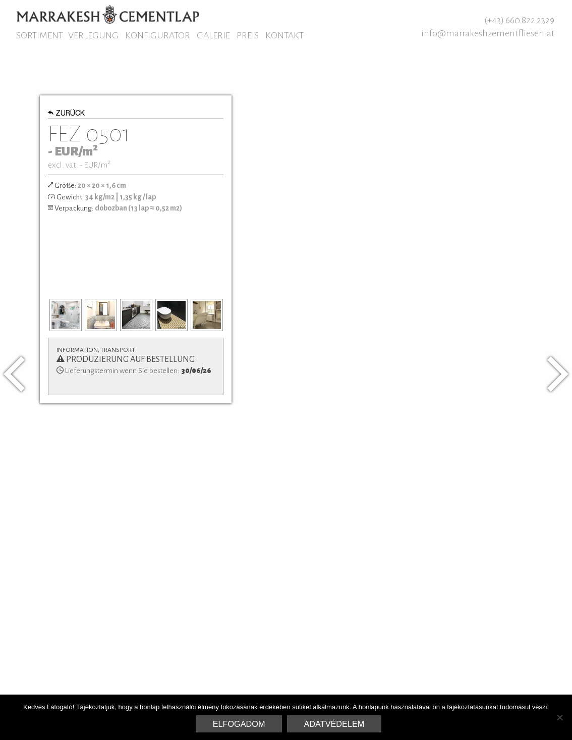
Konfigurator (157, 35)
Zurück (66, 114)
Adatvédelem (334, 723)
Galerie (213, 35)
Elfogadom (239, 723)
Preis (248, 35)
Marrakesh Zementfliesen (107, 14)
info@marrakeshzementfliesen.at (487, 33)
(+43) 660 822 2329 (519, 20)
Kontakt (284, 35)
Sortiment (39, 35)
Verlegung (93, 35)
